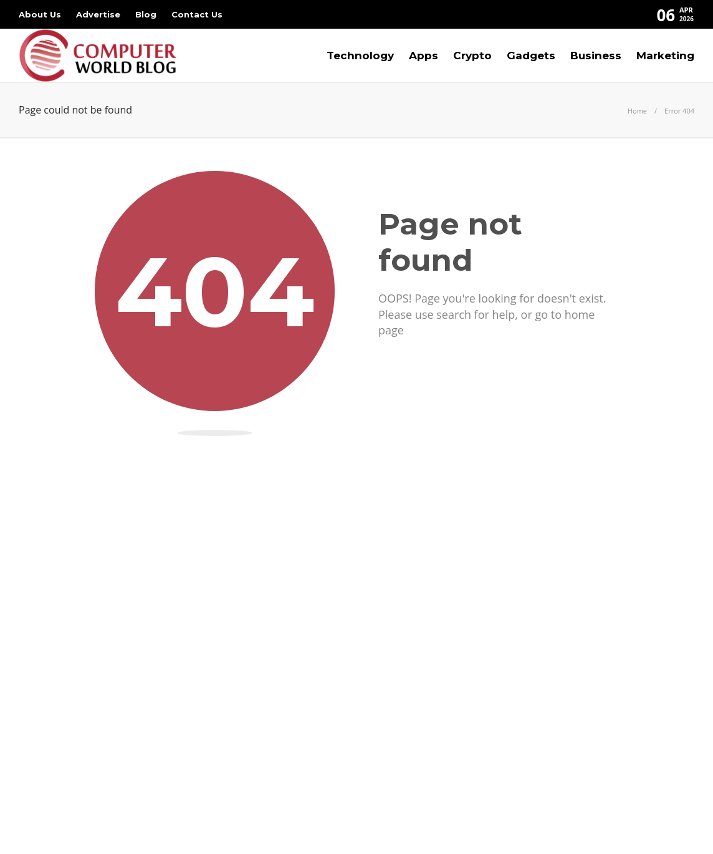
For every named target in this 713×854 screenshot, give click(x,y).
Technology (360, 55)
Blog (145, 14)
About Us (40, 14)
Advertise (98, 14)
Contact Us (197, 14)
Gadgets (531, 55)
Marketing (665, 55)
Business (595, 55)
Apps (423, 55)
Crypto (472, 55)
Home (637, 110)
